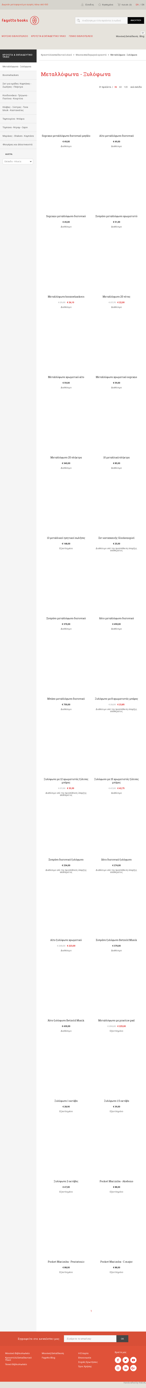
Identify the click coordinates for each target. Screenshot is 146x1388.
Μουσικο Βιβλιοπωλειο (15, 37)
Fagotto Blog (48, 1357)
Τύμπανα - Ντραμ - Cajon (15, 127)
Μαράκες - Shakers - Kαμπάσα (18, 136)
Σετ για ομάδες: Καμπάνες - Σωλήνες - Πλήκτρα (17, 85)
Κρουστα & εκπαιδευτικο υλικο (48, 37)
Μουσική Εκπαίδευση (127, 36)
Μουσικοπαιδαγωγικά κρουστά (91, 55)
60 (120, 87)
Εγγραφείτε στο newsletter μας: (39, 1338)
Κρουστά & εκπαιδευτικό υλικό (56, 55)
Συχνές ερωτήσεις (88, 1362)
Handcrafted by (135, 1383)
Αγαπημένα (105, 4)
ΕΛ (137, 5)
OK (122, 1339)
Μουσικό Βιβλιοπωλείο (17, 1353)
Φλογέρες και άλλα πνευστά (17, 144)
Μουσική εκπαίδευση (53, 1353)
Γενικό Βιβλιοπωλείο (16, 1364)
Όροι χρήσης (85, 1366)
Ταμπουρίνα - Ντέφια (13, 118)
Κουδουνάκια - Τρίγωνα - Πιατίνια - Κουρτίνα (15, 97)
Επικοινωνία (84, 1357)
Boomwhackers (11, 75)
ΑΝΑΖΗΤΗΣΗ (136, 20)
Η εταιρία (83, 1353)
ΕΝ (143, 5)
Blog (142, 36)
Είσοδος (87, 4)
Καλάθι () (124, 4)
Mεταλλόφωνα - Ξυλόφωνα (17, 66)
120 (126, 87)
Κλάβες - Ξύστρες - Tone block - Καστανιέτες (15, 109)
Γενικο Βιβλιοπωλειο (81, 37)
